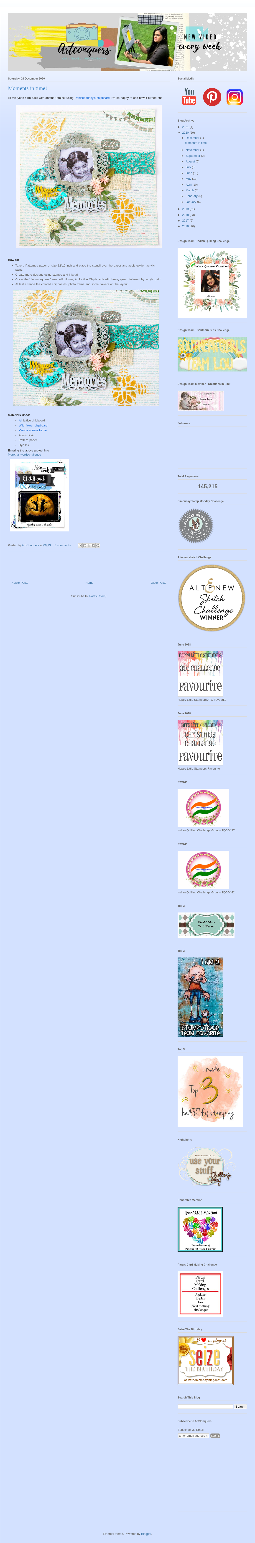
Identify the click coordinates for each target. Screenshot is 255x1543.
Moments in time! (27, 88)
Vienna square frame (33, 430)
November (193, 150)
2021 (186, 127)
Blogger (146, 1534)
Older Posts (158, 582)
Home (90, 582)
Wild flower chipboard (33, 425)
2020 (186, 132)
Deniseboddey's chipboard (92, 98)
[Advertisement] (212, 1479)
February (192, 196)
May (189, 178)
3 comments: (63, 545)
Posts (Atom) (97, 596)
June (189, 173)
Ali (21, 420)
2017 (186, 220)
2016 (186, 226)
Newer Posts (19, 582)
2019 (186, 209)
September (193, 155)
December (193, 138)
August (191, 161)
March (190, 190)
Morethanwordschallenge (24, 454)
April (189, 184)
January (191, 202)
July (189, 167)
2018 (186, 215)
